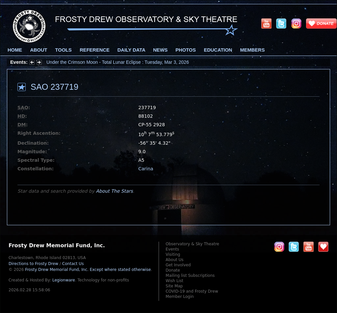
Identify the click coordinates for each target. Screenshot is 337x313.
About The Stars (114, 191)
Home (15, 50)
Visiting (173, 254)
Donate (173, 270)
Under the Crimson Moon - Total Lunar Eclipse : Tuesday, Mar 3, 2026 (117, 62)
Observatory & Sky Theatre (192, 244)
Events (172, 249)
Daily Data (131, 50)
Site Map (174, 286)
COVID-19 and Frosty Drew (192, 291)
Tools (63, 50)
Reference (94, 50)
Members (252, 50)
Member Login (180, 296)
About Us (174, 259)
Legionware (63, 280)
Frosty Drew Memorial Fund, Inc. (88, 269)
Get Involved (178, 265)
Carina (145, 168)
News (160, 50)
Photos (185, 50)
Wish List (174, 280)
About (38, 50)
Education (218, 50)
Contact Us (73, 263)
